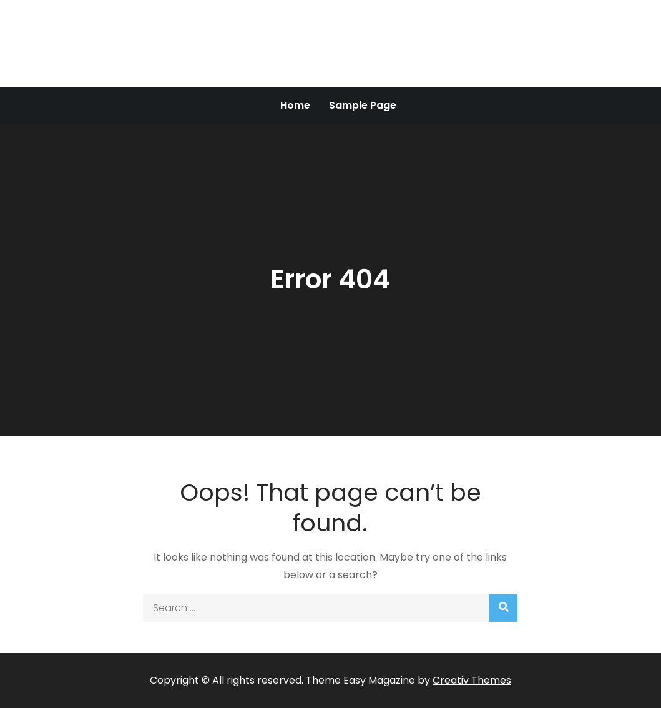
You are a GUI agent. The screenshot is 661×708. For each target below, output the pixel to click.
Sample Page (362, 105)
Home (295, 105)
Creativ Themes (472, 680)
